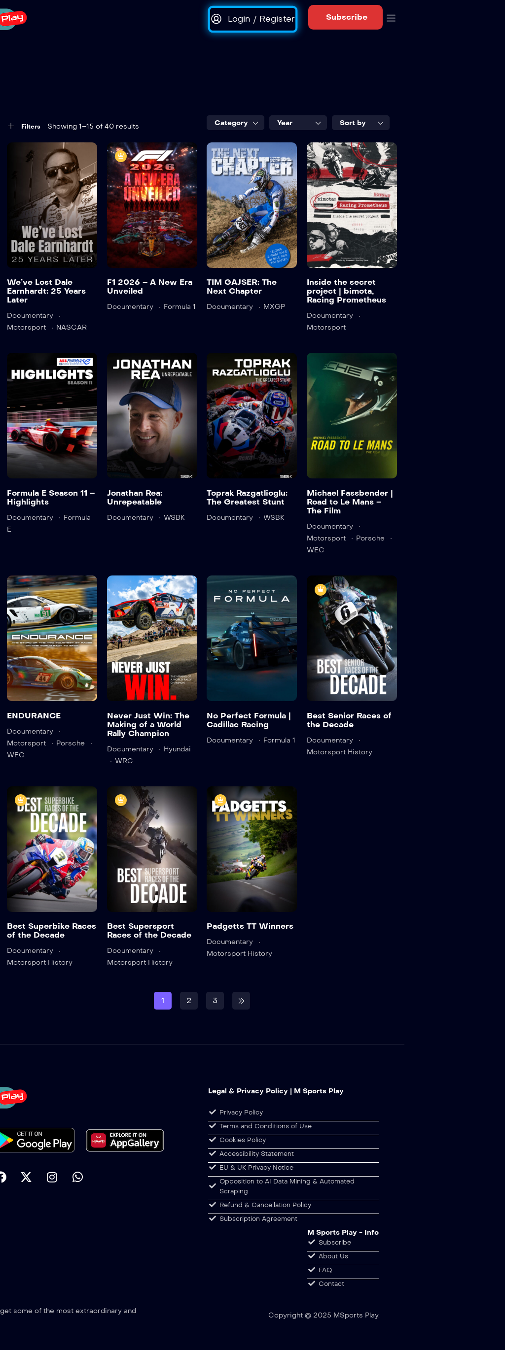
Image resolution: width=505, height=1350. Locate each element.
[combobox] (235, 122)
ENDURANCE (34, 715)
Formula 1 (180, 307)
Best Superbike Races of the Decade (51, 930)
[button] (345, 17)
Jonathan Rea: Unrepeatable (134, 497)
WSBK (174, 517)
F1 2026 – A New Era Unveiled (149, 286)
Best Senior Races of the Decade (349, 720)
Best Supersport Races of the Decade (149, 930)
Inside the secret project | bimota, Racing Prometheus (346, 290)
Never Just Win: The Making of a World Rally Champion (148, 724)
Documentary (30, 315)
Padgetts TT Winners (250, 926)
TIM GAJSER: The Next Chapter (242, 286)
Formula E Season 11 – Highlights (51, 497)
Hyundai (177, 749)
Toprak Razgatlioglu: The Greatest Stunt (247, 497)
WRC (124, 761)
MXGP (274, 307)
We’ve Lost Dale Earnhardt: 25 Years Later (46, 290)
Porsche (370, 538)
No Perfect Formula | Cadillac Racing (249, 720)
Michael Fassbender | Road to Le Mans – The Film (350, 501)
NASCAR (71, 327)
